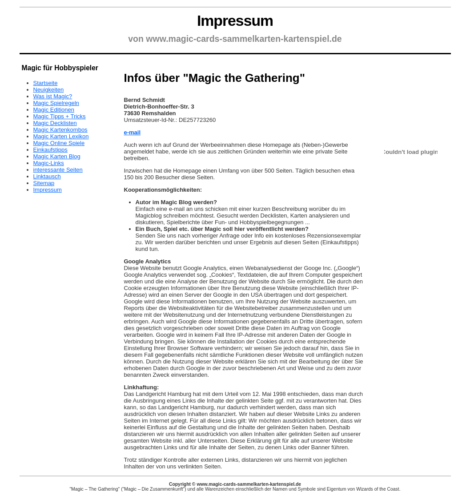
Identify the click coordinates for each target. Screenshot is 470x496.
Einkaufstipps (50, 149)
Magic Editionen (54, 109)
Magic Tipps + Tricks (59, 116)
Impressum (47, 189)
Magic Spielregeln (56, 103)
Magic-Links (48, 163)
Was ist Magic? (52, 96)
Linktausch (47, 176)
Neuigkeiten (48, 89)
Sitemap (44, 183)
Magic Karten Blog (56, 156)
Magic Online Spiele (59, 143)
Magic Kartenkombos (60, 129)
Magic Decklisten (55, 123)
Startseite (45, 83)
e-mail (132, 132)
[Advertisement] (244, 62)
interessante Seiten (58, 169)
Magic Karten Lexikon (61, 136)
